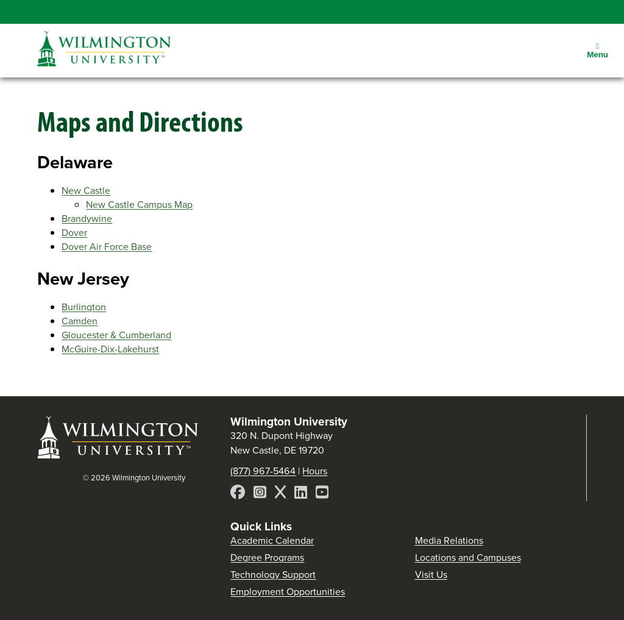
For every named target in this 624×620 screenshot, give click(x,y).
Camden (80, 321)
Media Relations (449, 540)
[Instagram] (261, 494)
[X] (281, 494)
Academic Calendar (272, 540)
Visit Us (431, 575)
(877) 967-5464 (263, 471)
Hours (314, 471)
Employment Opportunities (287, 592)
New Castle (86, 191)
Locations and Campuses (468, 558)
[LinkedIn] (302, 494)
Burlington (84, 307)
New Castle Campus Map (139, 205)
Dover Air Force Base (107, 247)
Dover (74, 233)
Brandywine (87, 219)
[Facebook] (238, 494)
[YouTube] (322, 494)
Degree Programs (267, 558)
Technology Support (273, 575)
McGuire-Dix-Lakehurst (110, 349)
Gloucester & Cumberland (116, 335)
